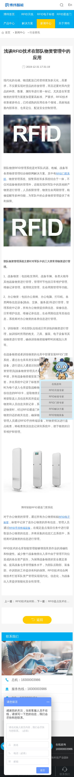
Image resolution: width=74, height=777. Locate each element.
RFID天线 (27, 14)
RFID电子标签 (45, 14)
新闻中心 (45, 23)
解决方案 (27, 23)
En (70, 5)
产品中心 (9, 23)
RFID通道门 (64, 14)
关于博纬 (64, 23)
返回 (37, 620)
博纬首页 (9, 14)
